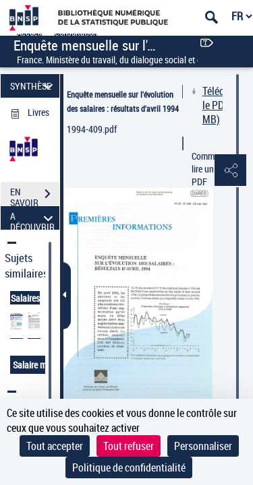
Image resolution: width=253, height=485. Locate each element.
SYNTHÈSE (33, 86)
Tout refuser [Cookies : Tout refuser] (128, 446)
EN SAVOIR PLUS (34, 195)
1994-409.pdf (92, 129)
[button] (229, 171)
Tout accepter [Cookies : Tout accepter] (54, 446)
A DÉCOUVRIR (33, 218)
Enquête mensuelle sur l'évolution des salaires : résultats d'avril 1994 (123, 101)
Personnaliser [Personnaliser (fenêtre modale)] (203, 446)
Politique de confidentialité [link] (129, 467)
